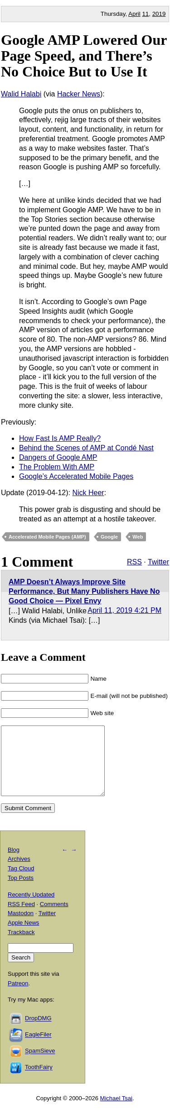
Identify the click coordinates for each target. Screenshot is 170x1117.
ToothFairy (39, 1081)
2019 (159, 13)
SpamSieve (40, 1064)
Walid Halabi (21, 94)
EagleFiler (38, 1048)
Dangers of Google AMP (58, 457)
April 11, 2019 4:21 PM (124, 610)
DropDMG (38, 1032)
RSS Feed (21, 917)
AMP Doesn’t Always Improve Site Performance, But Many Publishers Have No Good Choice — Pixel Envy (84, 591)
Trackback (21, 945)
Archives (19, 872)
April (134, 13)
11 (145, 13)
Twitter (158, 562)
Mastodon (21, 926)
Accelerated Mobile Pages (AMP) (47, 536)
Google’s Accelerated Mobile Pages (76, 476)
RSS (134, 562)
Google (109, 536)
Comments (54, 917)
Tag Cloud (21, 881)
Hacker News (78, 94)
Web (137, 536)
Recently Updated (31, 908)
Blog (13, 863)
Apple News (23, 936)
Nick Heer (88, 492)
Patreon (18, 996)
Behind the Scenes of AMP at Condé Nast (86, 448)
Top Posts (21, 891)
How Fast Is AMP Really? (60, 438)
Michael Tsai (116, 1111)
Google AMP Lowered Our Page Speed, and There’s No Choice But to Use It (84, 56)
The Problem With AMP (56, 467)
